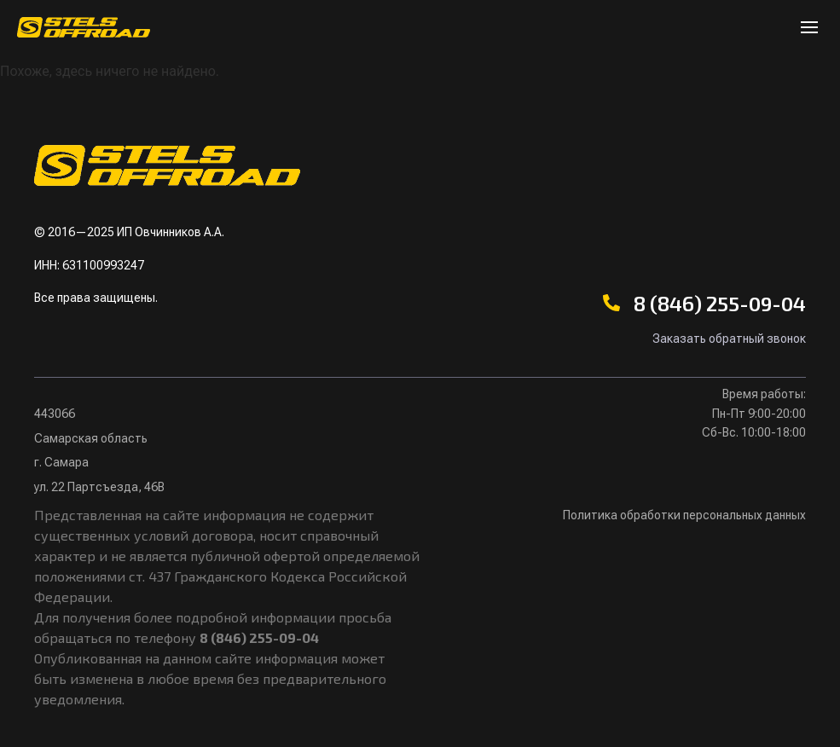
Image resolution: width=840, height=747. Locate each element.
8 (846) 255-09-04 (720, 303)
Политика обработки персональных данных (684, 515)
